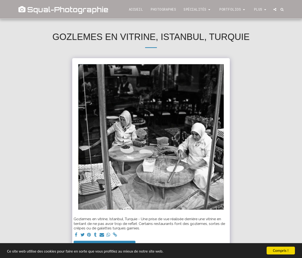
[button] (197, 9)
